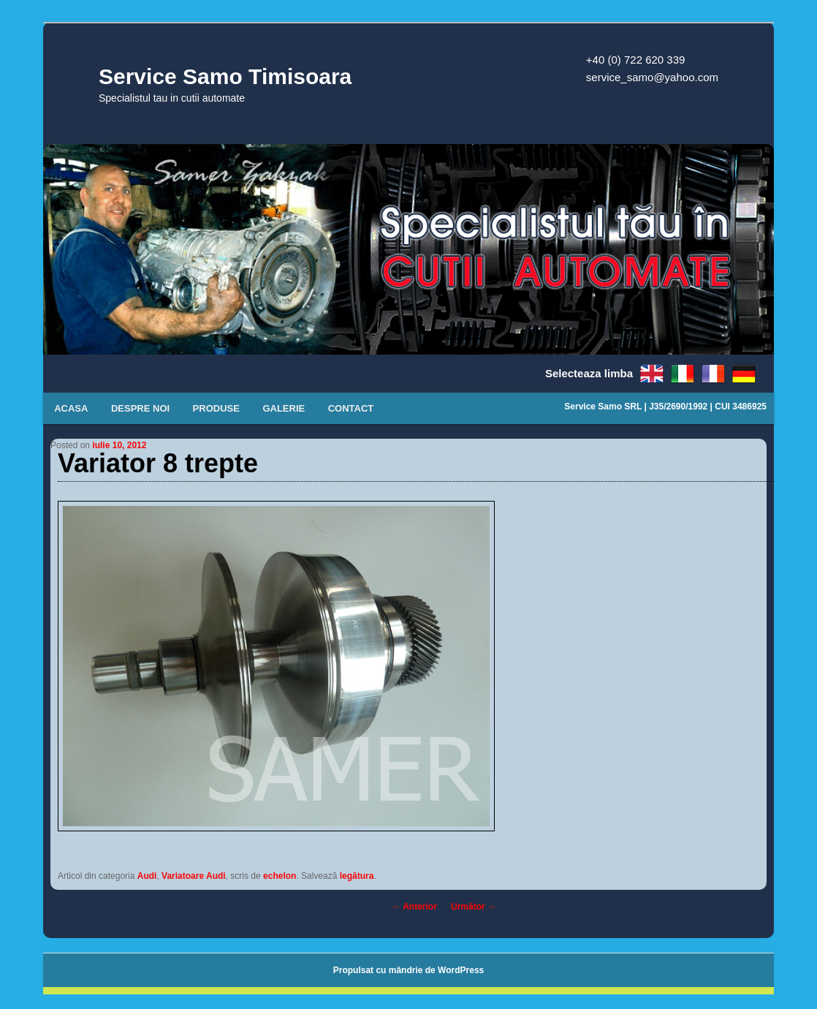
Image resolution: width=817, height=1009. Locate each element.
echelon (279, 876)
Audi (147, 876)
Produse (216, 408)
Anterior (414, 907)
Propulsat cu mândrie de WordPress (408, 970)
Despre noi (140, 408)
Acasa (71, 408)
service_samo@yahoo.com (652, 77)
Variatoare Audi (194, 876)
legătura (357, 876)
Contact (351, 408)
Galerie (283, 408)
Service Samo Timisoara (225, 76)
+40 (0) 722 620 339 (635, 59)
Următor (473, 907)
